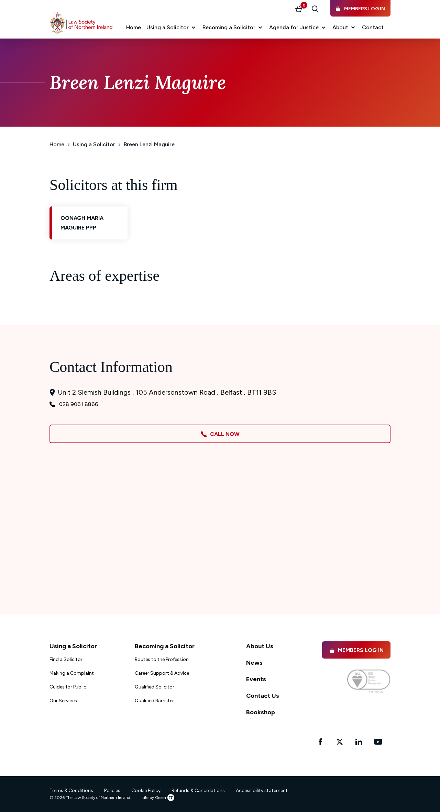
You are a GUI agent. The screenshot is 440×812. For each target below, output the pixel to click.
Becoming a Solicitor (165, 646)
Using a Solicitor (94, 144)
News (254, 662)
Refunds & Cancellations (198, 790)
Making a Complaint (72, 673)
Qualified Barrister (154, 701)
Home (57, 144)
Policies (112, 790)
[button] (171, 28)
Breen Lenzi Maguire (149, 144)
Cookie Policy (146, 790)
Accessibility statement (262, 790)
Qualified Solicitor (154, 687)
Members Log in (356, 650)
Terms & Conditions (71, 790)
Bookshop (260, 712)
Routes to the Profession (162, 659)
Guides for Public (68, 687)
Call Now (220, 434)
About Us (259, 646)
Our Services (63, 701)
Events (256, 679)
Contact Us (262, 695)
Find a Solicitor (66, 659)
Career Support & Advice (162, 673)
